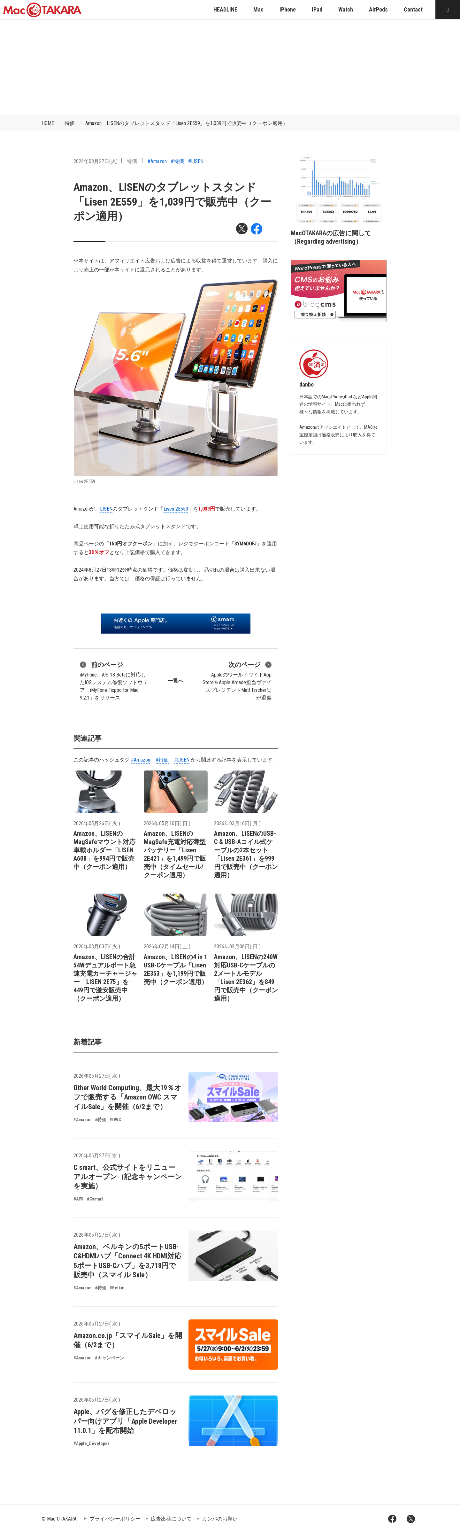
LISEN (106, 509)
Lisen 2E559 (176, 509)
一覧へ (175, 681)
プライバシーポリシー (115, 1519)
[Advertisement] (230, 67)
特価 (70, 123)
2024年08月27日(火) (95, 161)
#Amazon (157, 161)
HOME (48, 123)
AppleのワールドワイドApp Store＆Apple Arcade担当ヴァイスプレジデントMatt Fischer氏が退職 (237, 680)
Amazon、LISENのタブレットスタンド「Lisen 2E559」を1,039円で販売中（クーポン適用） (186, 123)
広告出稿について (171, 1519)
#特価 (177, 161)
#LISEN (195, 161)
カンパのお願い (220, 1519)
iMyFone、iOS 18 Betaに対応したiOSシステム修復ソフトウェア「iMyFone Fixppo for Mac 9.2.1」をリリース (114, 680)
